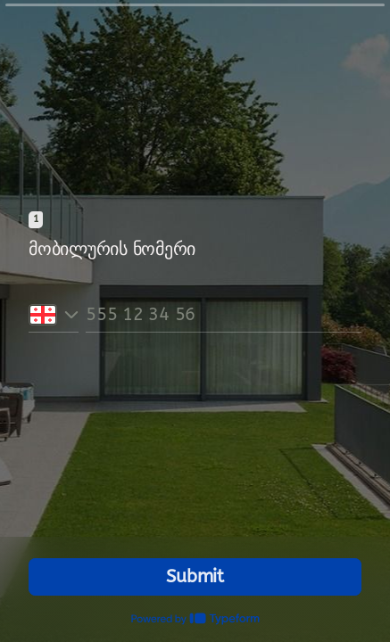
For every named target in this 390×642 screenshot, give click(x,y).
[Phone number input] (223, 315)
